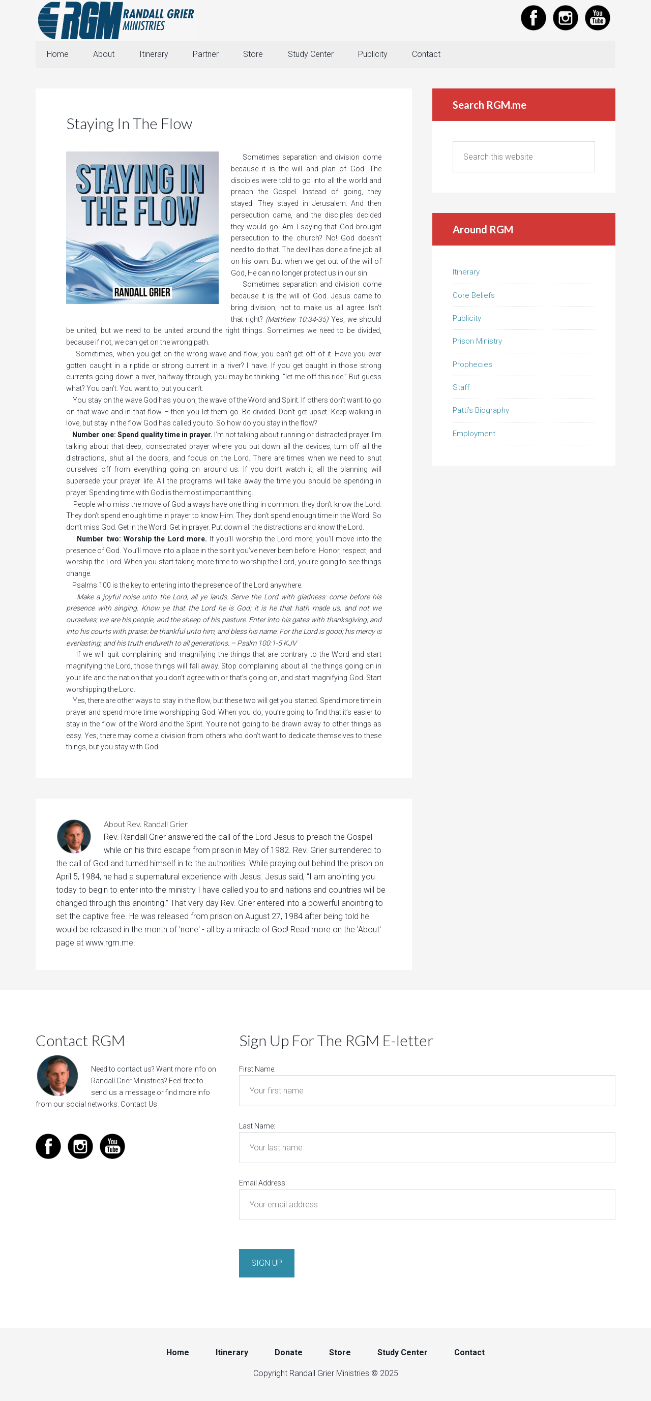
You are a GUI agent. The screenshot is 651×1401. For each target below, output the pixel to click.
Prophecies (472, 365)
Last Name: (257, 1127)
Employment (474, 434)
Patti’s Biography (481, 411)
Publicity (467, 319)
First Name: (257, 1070)
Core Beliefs (474, 295)
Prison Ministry (477, 342)
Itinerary (466, 273)
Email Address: (263, 1184)
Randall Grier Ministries (117, 20)
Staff (461, 388)
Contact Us (138, 1105)
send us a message (122, 1093)
